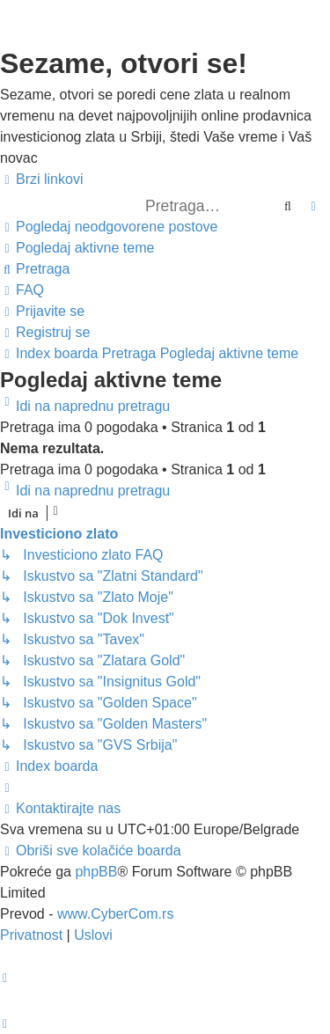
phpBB (96, 871)
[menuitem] (109, 227)
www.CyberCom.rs (115, 913)
